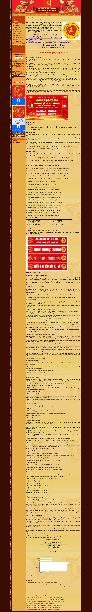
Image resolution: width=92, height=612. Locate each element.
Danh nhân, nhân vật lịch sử (17, 27)
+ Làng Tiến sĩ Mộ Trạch (16, 19)
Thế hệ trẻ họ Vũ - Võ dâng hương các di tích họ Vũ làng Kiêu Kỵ (38, 604)
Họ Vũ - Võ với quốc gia (17, 41)
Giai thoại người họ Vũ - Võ (17, 31)
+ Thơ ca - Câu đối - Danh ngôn (17, 47)
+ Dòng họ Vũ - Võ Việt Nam (17, 23)
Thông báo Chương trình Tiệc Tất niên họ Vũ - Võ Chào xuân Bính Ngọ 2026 (40, 583)
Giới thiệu (68, 14)
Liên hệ (78, 14)
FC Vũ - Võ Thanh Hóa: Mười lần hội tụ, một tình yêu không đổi (38, 593)
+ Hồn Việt (14, 52)
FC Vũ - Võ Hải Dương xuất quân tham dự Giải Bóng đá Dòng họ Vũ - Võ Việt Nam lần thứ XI (43, 600)
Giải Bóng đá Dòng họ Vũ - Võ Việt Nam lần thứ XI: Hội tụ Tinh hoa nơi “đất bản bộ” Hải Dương (44, 606)
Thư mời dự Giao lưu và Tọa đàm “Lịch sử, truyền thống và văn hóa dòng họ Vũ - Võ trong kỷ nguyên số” (45, 585)
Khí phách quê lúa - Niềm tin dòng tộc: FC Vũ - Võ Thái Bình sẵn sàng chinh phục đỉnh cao (42, 591)
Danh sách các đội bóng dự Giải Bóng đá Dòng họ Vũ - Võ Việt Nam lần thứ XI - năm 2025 (42, 589)
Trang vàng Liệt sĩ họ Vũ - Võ (18, 39)
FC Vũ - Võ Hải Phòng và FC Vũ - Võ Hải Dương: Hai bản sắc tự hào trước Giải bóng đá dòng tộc (44, 595)
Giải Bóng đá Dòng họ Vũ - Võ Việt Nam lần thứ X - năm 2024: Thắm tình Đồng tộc (41, 608)
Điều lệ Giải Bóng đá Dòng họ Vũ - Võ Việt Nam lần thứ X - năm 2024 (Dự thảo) (40, 610)
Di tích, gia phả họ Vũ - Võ (17, 35)
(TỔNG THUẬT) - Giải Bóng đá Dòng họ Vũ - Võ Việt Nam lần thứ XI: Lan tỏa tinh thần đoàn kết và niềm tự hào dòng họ (48, 587)
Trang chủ (62, 14)
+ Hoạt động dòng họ (16, 21)
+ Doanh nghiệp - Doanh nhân (17, 43)
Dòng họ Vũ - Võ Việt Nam (35, 17)
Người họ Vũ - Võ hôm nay (17, 33)
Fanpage (74, 14)
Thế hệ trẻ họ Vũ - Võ (17, 29)
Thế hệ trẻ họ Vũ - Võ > (45, 17)
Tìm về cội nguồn (16, 25)
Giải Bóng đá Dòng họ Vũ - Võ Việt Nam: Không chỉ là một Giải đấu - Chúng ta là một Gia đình (43, 602)
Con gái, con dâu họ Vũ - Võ (18, 37)
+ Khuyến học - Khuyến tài (17, 45)
